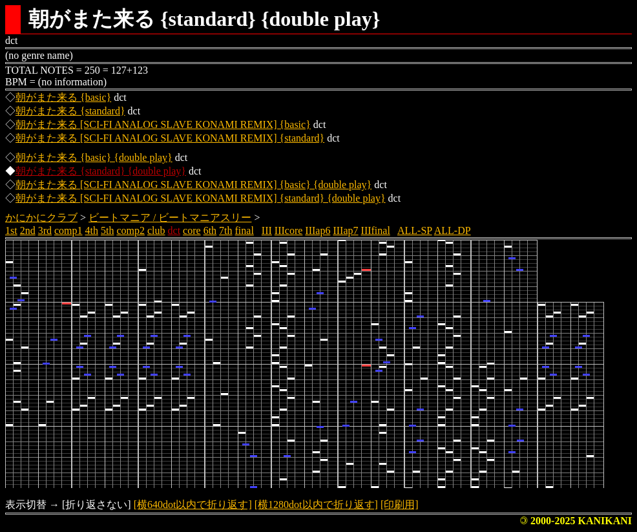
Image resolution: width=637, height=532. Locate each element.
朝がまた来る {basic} (63, 97)
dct (174, 230)
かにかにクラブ (41, 217)
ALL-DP (452, 230)
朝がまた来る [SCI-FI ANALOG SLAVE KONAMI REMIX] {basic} (163, 124)
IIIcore (289, 230)
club (156, 230)
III (267, 230)
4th (91, 230)
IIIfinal (375, 230)
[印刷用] (400, 504)
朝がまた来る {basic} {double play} (94, 157)
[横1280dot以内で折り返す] (316, 504)
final (244, 230)
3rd (45, 230)
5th (107, 230)
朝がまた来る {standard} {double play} (101, 170)
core (192, 230)
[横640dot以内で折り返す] (193, 504)
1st (11, 230)
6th (210, 230)
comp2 (130, 230)
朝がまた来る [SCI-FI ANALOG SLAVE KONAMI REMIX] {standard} (170, 138)
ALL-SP (414, 230)
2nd (28, 230)
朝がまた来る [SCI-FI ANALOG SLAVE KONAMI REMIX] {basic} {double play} (193, 184)
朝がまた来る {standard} (70, 110)
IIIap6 (317, 230)
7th (225, 230)
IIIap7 (345, 230)
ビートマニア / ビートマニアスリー (170, 217)
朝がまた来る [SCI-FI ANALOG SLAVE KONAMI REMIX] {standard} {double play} (201, 198)
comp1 (68, 230)
